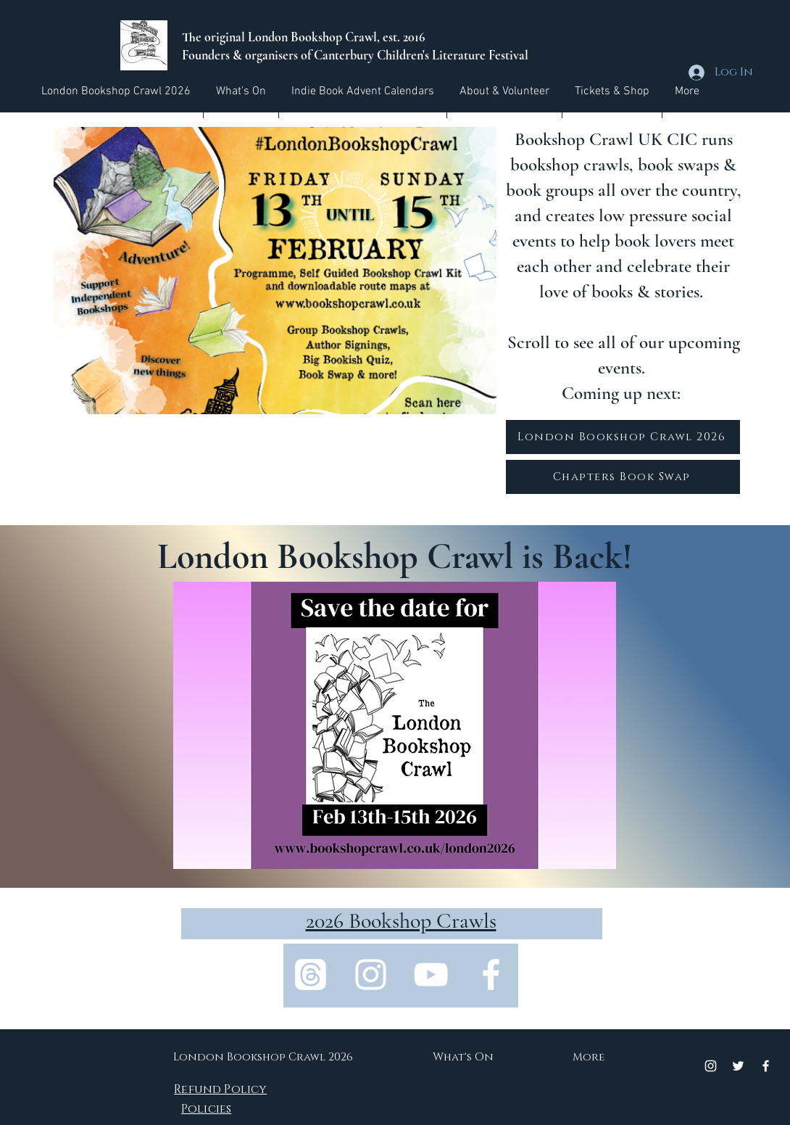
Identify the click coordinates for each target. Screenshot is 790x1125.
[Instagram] (370, 974)
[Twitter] (738, 1066)
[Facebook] (491, 974)
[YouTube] (431, 974)
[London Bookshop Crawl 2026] (623, 437)
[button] (241, 91)
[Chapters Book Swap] (623, 477)
